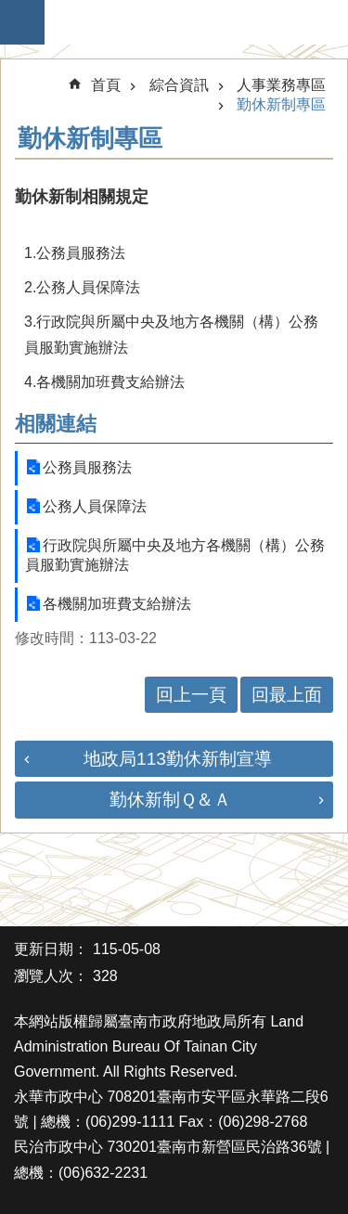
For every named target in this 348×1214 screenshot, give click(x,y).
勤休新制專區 (281, 104)
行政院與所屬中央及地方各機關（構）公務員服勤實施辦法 (175, 555)
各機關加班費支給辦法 (117, 604)
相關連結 (56, 423)
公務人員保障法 (95, 506)
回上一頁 (191, 694)
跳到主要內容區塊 (9, 9)
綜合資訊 (179, 85)
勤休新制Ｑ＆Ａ (170, 799)
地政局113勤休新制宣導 (178, 758)
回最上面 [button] (286, 694)
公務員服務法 (87, 467)
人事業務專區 (281, 85)
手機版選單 (22, 22)
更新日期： (51, 949)
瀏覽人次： (51, 976)
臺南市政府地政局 (183, 22)
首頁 (106, 85)
